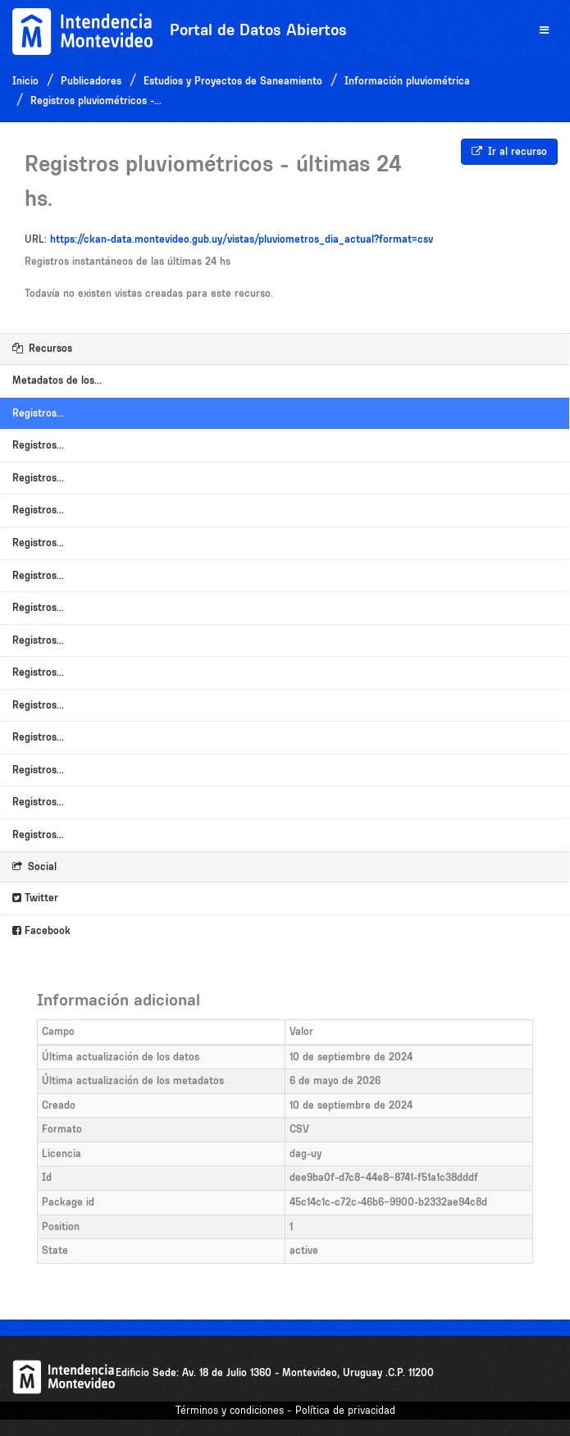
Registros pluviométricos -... (96, 100)
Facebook (41, 930)
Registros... (38, 413)
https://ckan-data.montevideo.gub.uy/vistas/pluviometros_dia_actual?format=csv (241, 239)
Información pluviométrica (407, 81)
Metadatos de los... (57, 380)
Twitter (35, 897)
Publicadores (91, 81)
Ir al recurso (509, 151)
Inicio (25, 81)
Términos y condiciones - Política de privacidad (285, 1410)
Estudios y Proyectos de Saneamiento (233, 81)
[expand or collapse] (544, 31)
